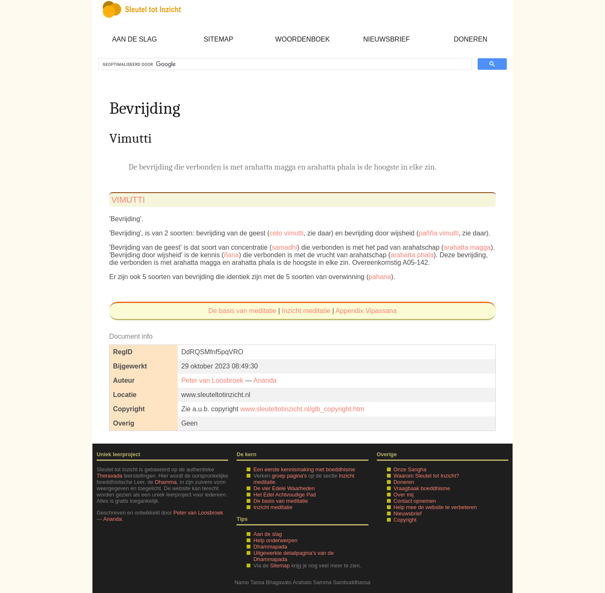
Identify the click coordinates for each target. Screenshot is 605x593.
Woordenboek (302, 39)
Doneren (470, 39)
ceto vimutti (286, 233)
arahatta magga (467, 247)
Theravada (109, 476)
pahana (379, 276)
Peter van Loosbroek (212, 380)
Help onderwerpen (275, 540)
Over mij (404, 494)
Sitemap (218, 39)
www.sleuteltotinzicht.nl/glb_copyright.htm (302, 409)
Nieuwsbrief (386, 39)
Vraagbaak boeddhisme (422, 488)
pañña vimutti (438, 233)
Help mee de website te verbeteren (435, 507)
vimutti (128, 199)
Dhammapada (270, 546)
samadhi (284, 247)
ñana (231, 255)
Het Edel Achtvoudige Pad (284, 494)
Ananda (264, 380)
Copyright (405, 520)
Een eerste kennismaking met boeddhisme (304, 469)
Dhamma (166, 482)
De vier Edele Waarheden (284, 488)
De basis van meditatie (242, 310)
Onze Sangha (410, 469)
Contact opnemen (415, 501)
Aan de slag (134, 39)
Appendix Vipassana (366, 310)
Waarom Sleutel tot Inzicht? (426, 476)
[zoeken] (284, 64)
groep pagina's (289, 476)
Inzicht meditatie (306, 310)
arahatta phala (412, 255)
